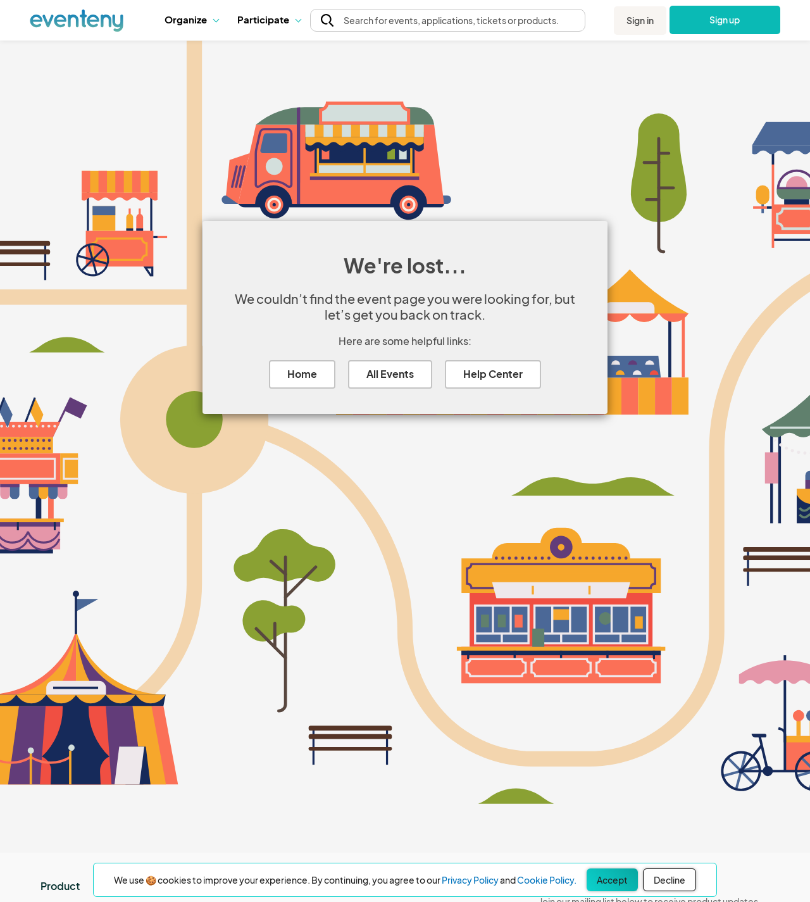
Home (302, 373)
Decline (669, 880)
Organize (191, 19)
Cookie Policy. (546, 880)
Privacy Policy (470, 880)
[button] (191, 20)
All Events (390, 373)
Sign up (724, 19)
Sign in (640, 20)
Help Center (493, 373)
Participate (269, 19)
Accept (612, 880)
